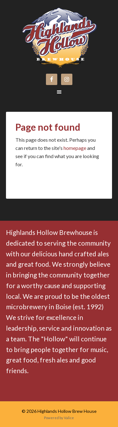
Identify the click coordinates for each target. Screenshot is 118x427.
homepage (75, 148)
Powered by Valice (59, 418)
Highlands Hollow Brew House (38, 32)
